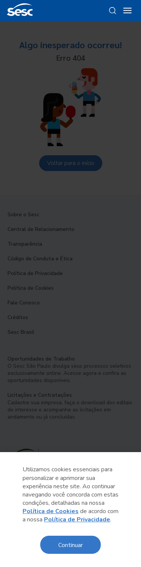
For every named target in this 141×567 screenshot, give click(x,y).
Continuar (70, 545)
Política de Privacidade (77, 519)
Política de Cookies (51, 511)
